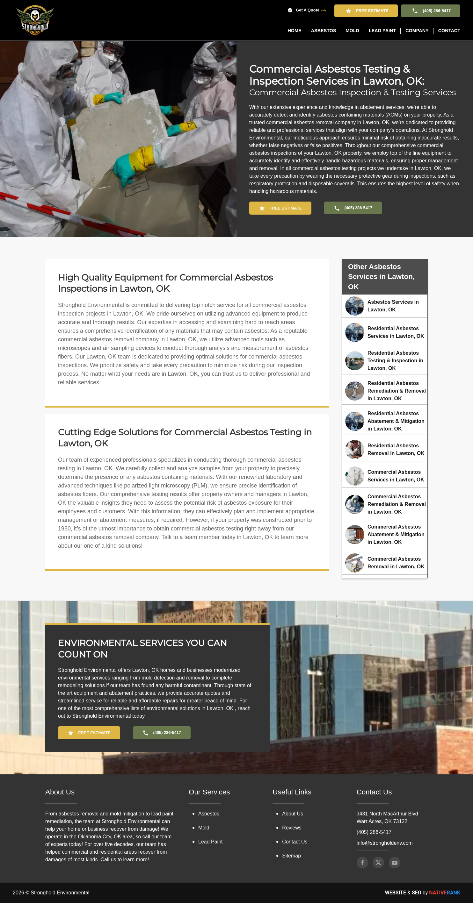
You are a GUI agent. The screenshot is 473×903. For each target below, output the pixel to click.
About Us (292, 813)
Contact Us (294, 841)
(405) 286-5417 (431, 10)
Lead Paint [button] (382, 30)
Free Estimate (366, 10)
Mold (203, 827)
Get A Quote (303, 10)
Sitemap (291, 855)
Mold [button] (352, 30)
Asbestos (208, 813)
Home (294, 30)
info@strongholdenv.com (385, 843)
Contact (449, 30)
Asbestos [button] (323, 30)
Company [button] (417, 30)
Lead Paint (210, 841)
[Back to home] (35, 20)
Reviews (291, 827)
